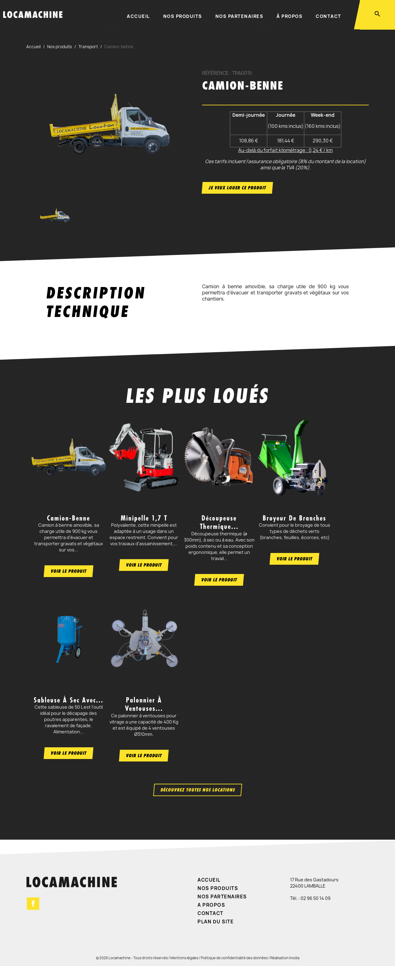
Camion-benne (68, 518)
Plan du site (216, 921)
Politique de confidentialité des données (234, 957)
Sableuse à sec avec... (68, 700)
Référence (215, 73)
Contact (328, 16)
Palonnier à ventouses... (144, 704)
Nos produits (182, 16)
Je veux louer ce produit (237, 187)
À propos (289, 16)
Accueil (138, 16)
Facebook (33, 904)
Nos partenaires (239, 16)
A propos (211, 905)
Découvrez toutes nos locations (197, 790)
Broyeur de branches (294, 518)
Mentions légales (184, 957)
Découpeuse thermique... (219, 522)
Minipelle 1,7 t (144, 518)
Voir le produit (68, 571)
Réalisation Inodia (284, 957)
